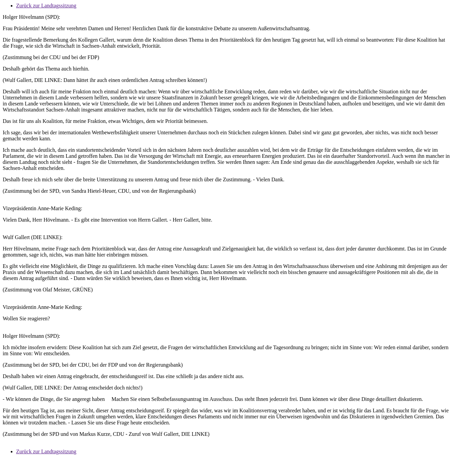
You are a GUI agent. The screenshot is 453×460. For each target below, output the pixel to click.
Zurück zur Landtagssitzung (46, 5)
